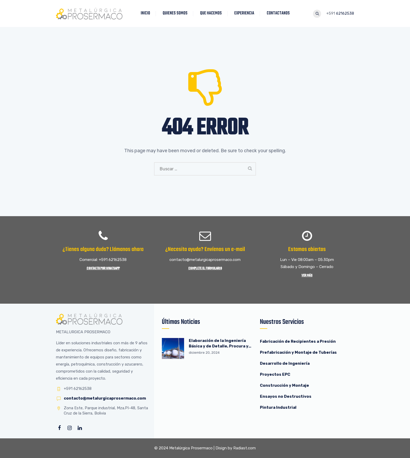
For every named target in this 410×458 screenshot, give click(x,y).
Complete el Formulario (205, 268)
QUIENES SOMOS (176, 13)
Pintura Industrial (278, 407)
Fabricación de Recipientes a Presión (298, 341)
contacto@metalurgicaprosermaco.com (105, 398)
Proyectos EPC (275, 374)
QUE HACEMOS (212, 13)
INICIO (146, 13)
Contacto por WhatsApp (103, 268)
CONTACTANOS (279, 13)
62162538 (345, 13)
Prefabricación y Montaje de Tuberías (298, 352)
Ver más (306, 275)
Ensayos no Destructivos (285, 396)
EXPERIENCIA (245, 13)
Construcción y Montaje (284, 385)
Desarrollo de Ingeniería (285, 363)
